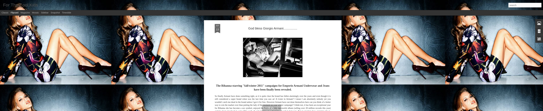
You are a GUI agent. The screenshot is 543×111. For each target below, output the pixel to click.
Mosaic (35, 12)
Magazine (25, 12)
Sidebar (45, 12)
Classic (5, 12)
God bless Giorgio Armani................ (272, 28)
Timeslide (66, 12)
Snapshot (55, 12)
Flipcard (14, 12)
